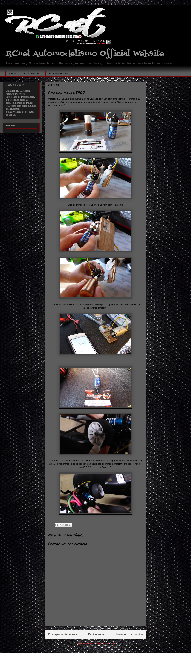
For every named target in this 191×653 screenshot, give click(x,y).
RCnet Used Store (58, 73)
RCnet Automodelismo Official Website (84, 53)
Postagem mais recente (62, 634)
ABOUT (13, 73)
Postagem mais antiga (129, 634)
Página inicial (96, 634)
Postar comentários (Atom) (100, 643)
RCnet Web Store (33, 73)
